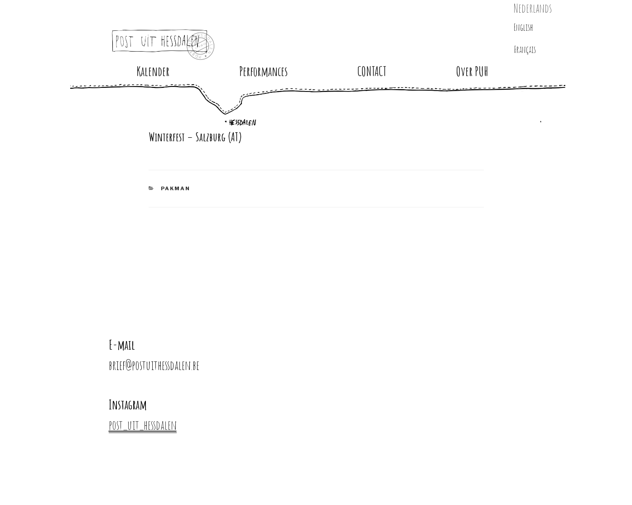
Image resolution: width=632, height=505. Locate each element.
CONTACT (371, 71)
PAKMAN (175, 188)
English (523, 27)
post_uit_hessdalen (143, 425)
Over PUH (472, 71)
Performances (263, 71)
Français (525, 49)
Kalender (152, 71)
